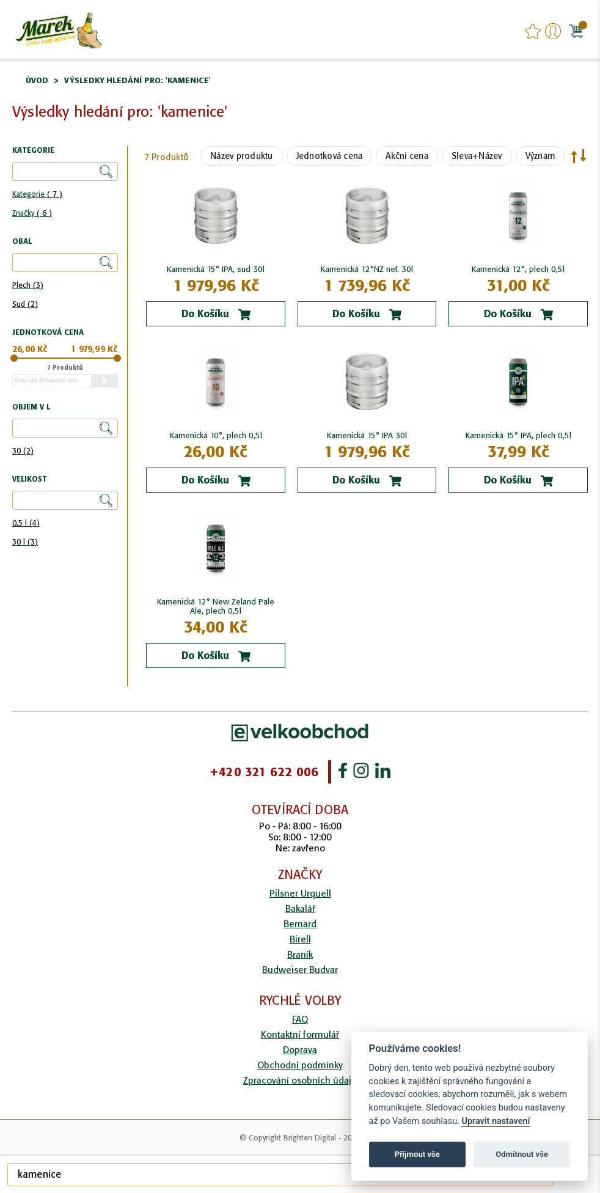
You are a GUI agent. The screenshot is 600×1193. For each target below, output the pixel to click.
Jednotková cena (329, 155)
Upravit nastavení (495, 1121)
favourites (533, 31)
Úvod (37, 80)
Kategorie (37, 194)
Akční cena (407, 155)
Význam (540, 155)
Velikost (29, 479)
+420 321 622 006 (264, 772)
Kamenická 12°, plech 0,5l (518, 269)
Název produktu (241, 155)
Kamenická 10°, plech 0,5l (216, 435)
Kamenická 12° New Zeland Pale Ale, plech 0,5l (215, 606)
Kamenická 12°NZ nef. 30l (367, 269)
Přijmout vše (417, 1154)
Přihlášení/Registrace (553, 31)
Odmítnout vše (522, 1154)
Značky (32, 213)
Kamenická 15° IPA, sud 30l (216, 269)
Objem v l (31, 407)
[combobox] (280, 1174)
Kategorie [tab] (33, 150)
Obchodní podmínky (300, 1065)
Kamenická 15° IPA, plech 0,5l (518, 435)
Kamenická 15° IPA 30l (367, 435)
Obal (22, 241)
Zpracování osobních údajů (300, 1080)
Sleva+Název (477, 155)
